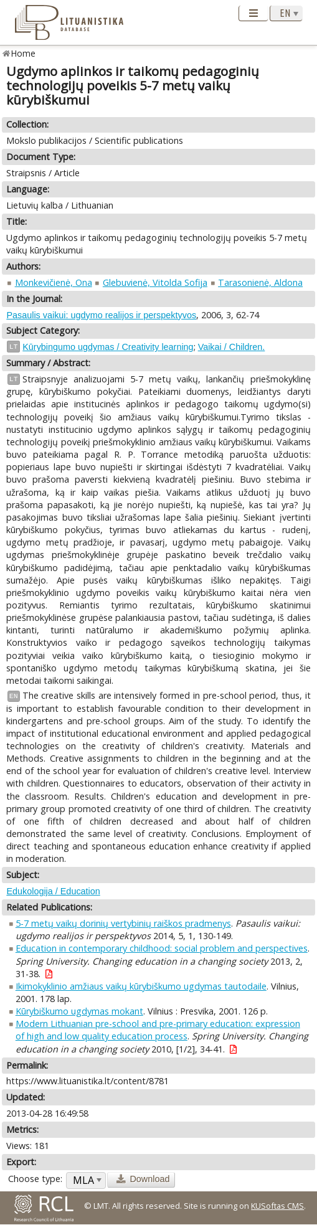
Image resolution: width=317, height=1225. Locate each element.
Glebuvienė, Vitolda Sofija (155, 282)
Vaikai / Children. (231, 347)
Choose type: (35, 1179)
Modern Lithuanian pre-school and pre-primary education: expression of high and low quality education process (158, 1030)
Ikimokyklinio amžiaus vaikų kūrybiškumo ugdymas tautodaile (141, 986)
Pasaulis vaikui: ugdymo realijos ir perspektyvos (101, 315)
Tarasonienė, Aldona (260, 282)
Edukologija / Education (53, 891)
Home (23, 53)
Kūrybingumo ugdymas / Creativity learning (107, 347)
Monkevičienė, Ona (53, 282)
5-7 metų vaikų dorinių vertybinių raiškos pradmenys (123, 923)
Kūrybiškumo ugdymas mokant (79, 1011)
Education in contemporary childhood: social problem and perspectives (162, 948)
